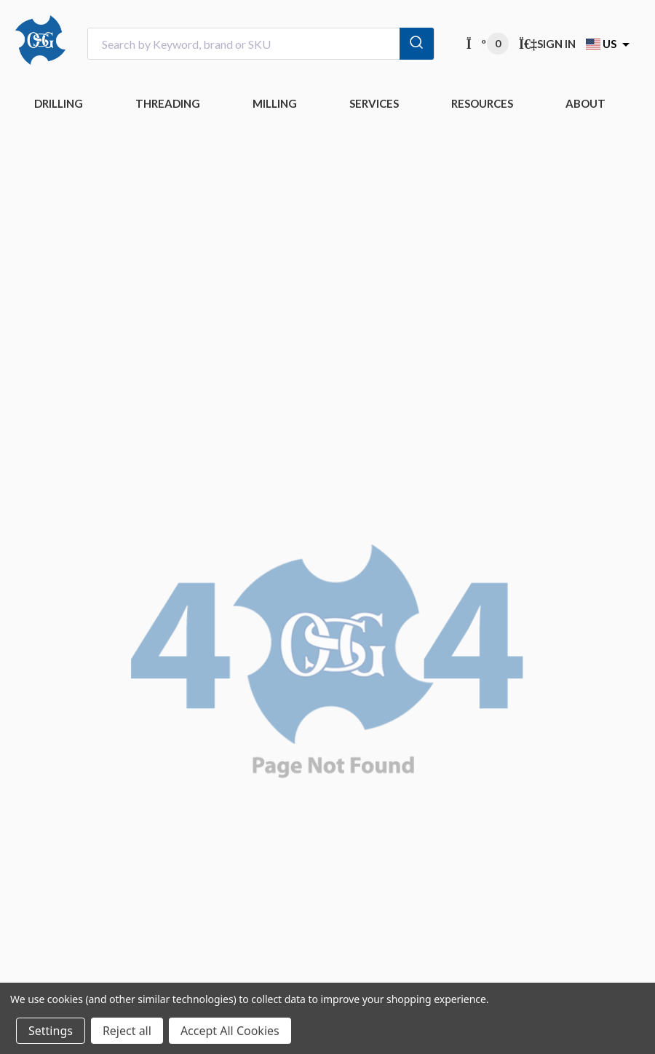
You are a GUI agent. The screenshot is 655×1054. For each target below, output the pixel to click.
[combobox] (260, 44)
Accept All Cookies (229, 1031)
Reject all (127, 1031)
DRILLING (58, 103)
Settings (50, 1031)
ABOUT (585, 103)
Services (374, 103)
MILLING (275, 103)
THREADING (167, 103)
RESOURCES (482, 103)
